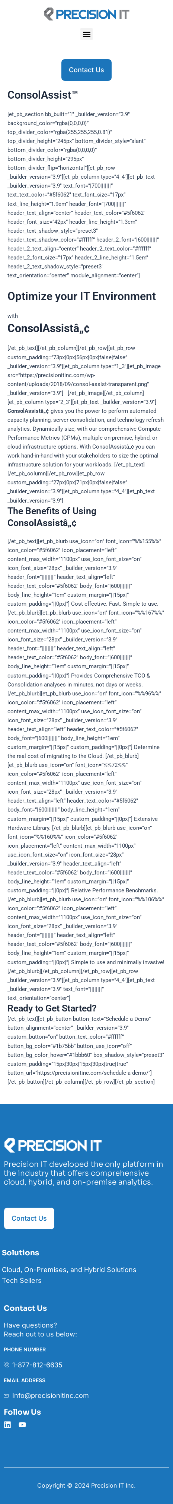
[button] (86, 34)
